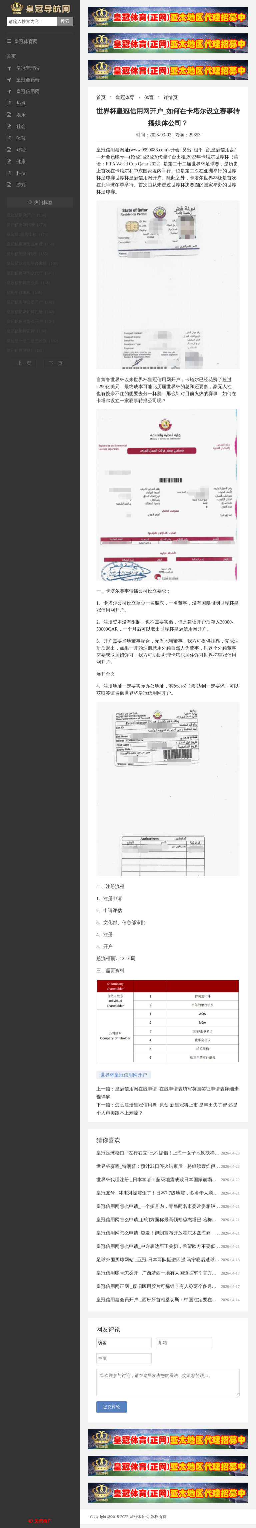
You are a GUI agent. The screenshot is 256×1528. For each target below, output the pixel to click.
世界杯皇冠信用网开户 (123, 1074)
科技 (16, 173)
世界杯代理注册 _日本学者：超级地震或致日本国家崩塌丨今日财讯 (165, 1179)
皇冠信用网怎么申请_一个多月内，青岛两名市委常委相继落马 (160, 1206)
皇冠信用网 (23, 91)
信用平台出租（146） (26, 292)
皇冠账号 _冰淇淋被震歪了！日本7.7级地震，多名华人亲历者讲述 (164, 1193)
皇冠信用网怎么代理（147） (32, 273)
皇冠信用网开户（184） (28, 215)
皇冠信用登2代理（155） (29, 253)
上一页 (24, 363)
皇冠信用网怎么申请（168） (32, 244)
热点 (16, 103)
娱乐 (16, 114)
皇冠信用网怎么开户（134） (32, 321)
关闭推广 (43, 1521)
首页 (11, 56)
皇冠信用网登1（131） (27, 350)
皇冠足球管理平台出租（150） (34, 263)
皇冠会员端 (23, 79)
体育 (16, 138)
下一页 (56, 363)
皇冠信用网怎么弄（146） (30, 282)
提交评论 (111, 1410)
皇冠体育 (125, 97)
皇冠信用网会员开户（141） (32, 302)
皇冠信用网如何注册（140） (32, 311)
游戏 (16, 184)
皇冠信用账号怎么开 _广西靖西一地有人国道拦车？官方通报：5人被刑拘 (171, 1273)
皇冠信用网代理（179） (28, 224)
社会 (16, 126)
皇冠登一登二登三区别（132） (34, 340)
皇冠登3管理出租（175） (29, 234)
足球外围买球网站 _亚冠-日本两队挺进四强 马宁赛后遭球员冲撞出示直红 (171, 1259)
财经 (16, 149)
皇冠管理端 (23, 68)
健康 (16, 161)
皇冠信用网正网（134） (28, 331)
